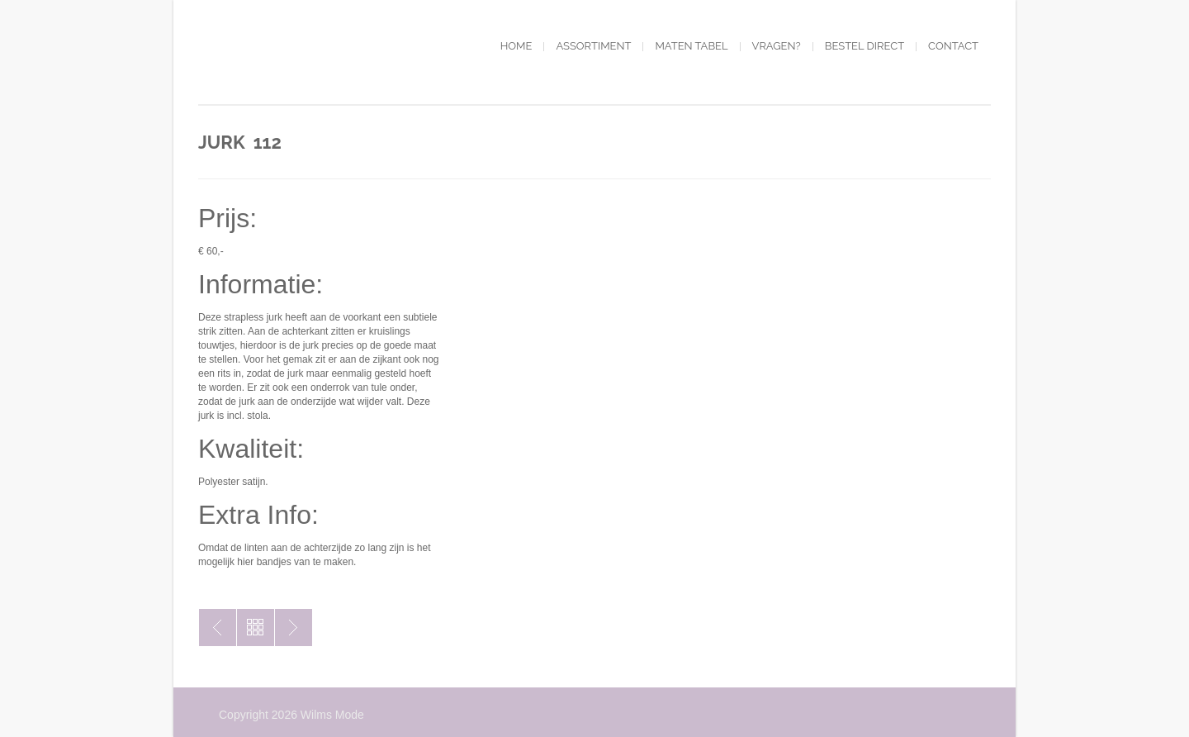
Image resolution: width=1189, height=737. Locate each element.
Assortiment (593, 46)
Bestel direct (864, 46)
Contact (953, 46)
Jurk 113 (293, 627)
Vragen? (776, 46)
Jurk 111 (217, 627)
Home (516, 46)
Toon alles (255, 627)
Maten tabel (691, 46)
